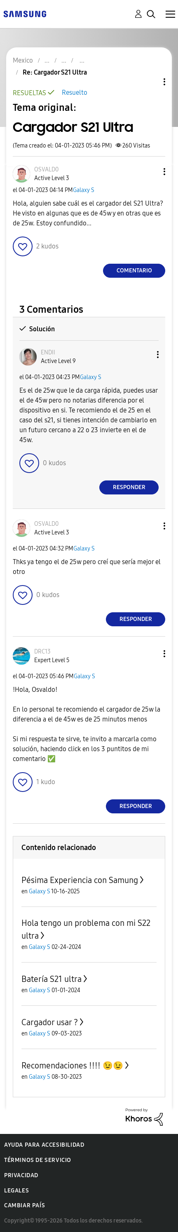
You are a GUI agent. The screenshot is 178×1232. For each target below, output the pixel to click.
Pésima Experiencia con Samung (79, 880)
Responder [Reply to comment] (129, 487)
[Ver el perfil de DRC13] (42, 651)
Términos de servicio (37, 1160)
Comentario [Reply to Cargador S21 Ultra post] (134, 270)
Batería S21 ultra (51, 979)
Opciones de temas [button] (150, 81)
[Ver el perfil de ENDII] (48, 352)
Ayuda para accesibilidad (44, 1144)
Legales (16, 1190)
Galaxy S (83, 190)
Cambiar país (24, 1205)
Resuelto (74, 92)
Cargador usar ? (49, 1022)
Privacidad (21, 1175)
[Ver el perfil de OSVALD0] (46, 169)
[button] (151, 171)
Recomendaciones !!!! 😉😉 (72, 1065)
